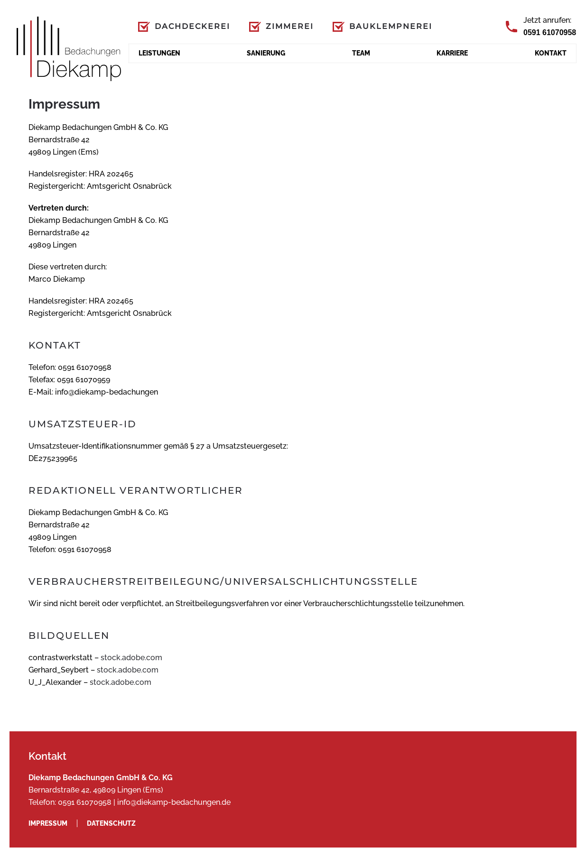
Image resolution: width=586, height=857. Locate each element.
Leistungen (159, 53)
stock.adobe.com (131, 657)
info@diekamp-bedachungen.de (174, 802)
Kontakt (551, 53)
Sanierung (266, 53)
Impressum (47, 823)
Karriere (452, 53)
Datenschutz (111, 823)
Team (361, 53)
